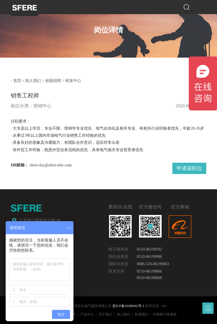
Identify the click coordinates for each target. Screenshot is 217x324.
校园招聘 (53, 80)
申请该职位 (189, 167)
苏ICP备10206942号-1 (128, 306)
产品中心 (87, 314)
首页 (17, 80)
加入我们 (33, 80)
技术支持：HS (155, 306)
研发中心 (73, 80)
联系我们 (141, 314)
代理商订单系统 (165, 314)
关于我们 (105, 314)
